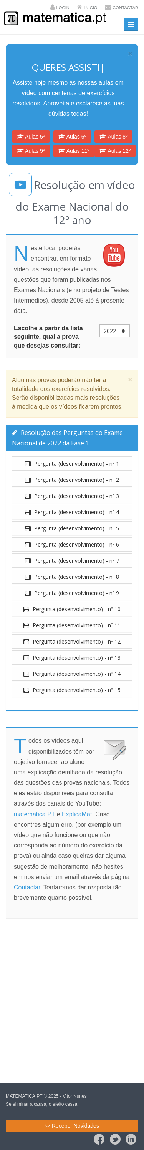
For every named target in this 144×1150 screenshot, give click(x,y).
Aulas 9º (31, 151)
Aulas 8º (113, 137)
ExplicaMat (77, 814)
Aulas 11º (73, 151)
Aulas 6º (72, 137)
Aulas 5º (31, 137)
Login (63, 7)
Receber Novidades (72, 1126)
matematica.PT (34, 814)
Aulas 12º (115, 151)
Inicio (91, 7)
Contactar (125, 7)
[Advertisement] (72, 1002)
